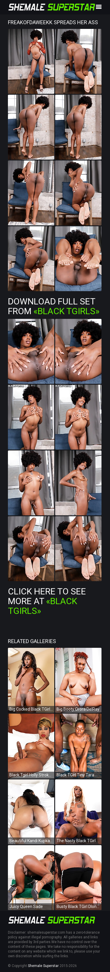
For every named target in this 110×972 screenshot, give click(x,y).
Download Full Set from (53, 306)
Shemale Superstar (43, 966)
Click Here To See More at (47, 601)
